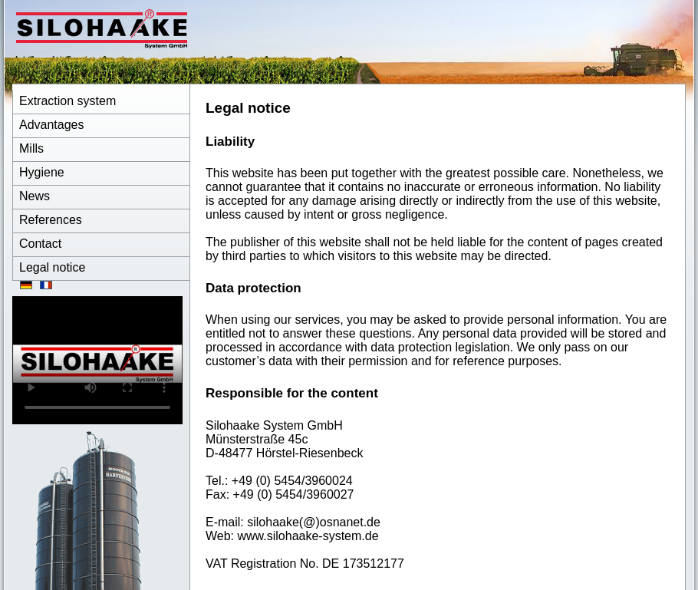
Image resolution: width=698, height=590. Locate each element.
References (50, 219)
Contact (40, 243)
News (34, 196)
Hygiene (41, 172)
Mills (31, 148)
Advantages (51, 124)
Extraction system (67, 100)
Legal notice (52, 267)
